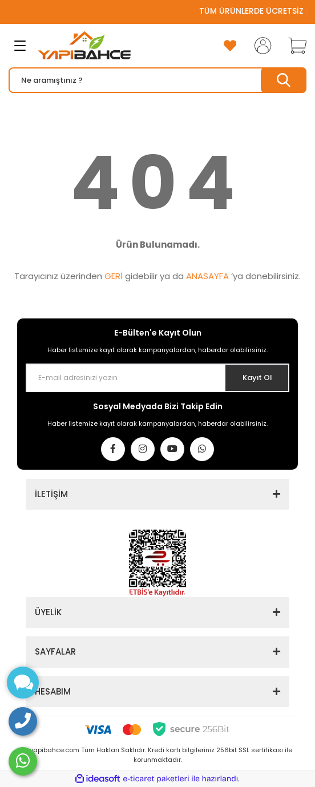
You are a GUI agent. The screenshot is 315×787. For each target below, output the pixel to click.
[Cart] (293, 46)
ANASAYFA (207, 276)
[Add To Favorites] (230, 46)
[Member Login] (260, 46)
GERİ (113, 276)
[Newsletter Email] (157, 378)
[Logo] (84, 45)
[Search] (157, 80)
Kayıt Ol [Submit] (257, 377)
